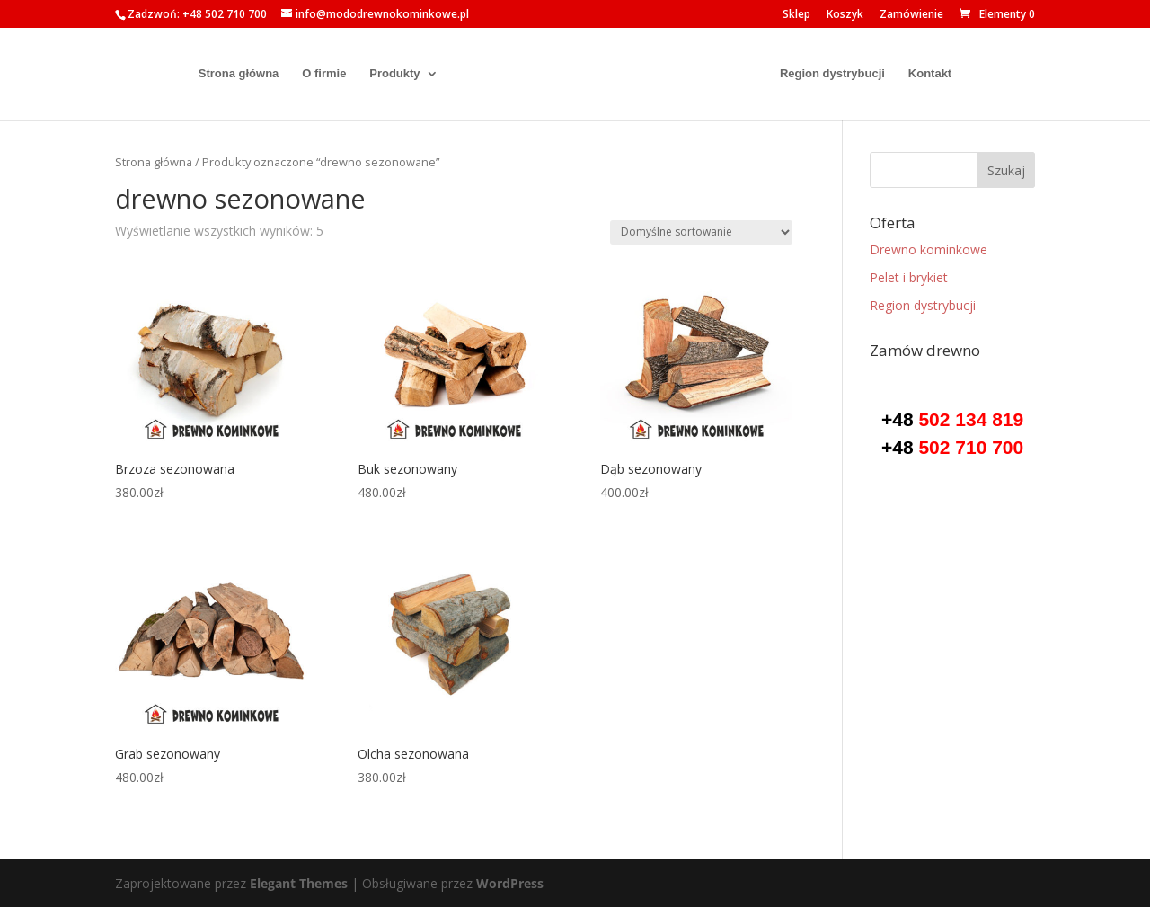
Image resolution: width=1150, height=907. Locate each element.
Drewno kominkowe (928, 249)
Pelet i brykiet (909, 277)
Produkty (386, 74)
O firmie (316, 74)
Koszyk (845, 15)
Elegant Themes (299, 883)
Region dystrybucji (840, 74)
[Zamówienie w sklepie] (701, 232)
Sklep (796, 15)
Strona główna (230, 74)
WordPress (510, 883)
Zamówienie (911, 15)
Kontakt (938, 74)
